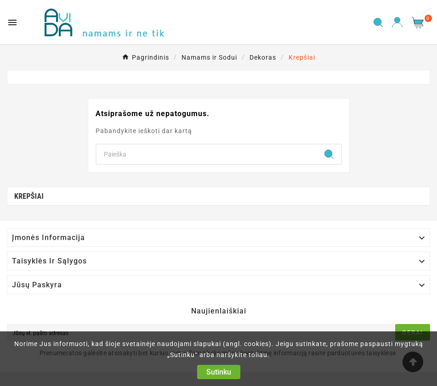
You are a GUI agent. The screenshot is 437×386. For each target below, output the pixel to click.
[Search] (206, 154)
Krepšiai (29, 196)
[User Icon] (397, 22)
